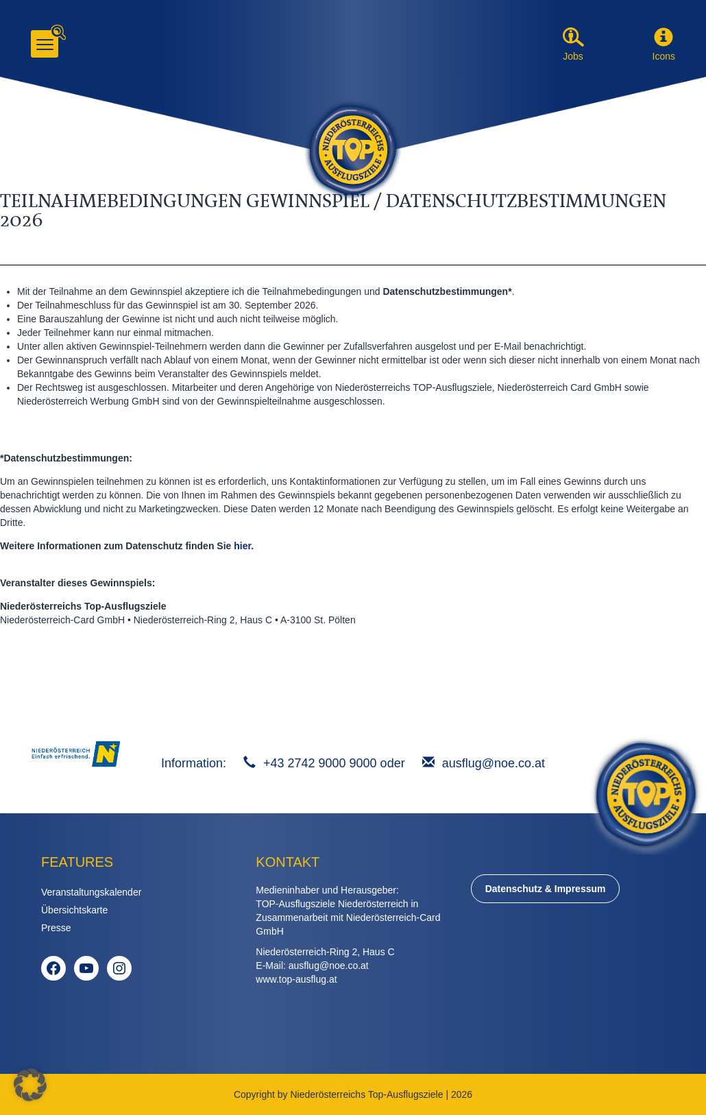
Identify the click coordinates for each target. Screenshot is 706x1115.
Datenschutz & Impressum (545, 888)
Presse (56, 927)
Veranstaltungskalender (91, 892)
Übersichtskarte (74, 909)
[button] (663, 37)
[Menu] (44, 44)
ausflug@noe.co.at (493, 763)
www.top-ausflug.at (296, 979)
